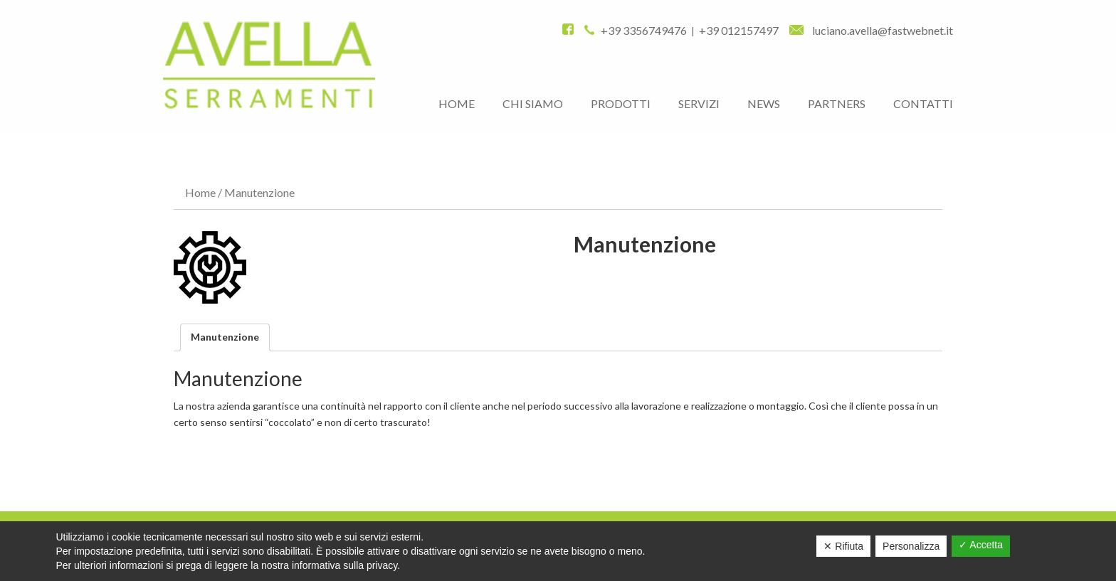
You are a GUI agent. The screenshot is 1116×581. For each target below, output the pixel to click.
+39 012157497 (739, 30)
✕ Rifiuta (843, 546)
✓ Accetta (981, 544)
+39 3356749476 (644, 30)
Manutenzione (225, 337)
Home (200, 192)
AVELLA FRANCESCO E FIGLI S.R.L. (269, 65)
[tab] (225, 337)
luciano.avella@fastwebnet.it (871, 30)
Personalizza (911, 546)
